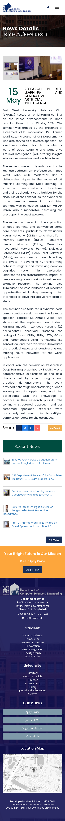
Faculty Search (32, 653)
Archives (32, 694)
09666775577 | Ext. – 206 (32, 613)
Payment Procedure (32, 642)
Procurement (32, 683)
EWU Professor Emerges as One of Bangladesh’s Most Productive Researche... (28, 510)
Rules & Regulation (32, 649)
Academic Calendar (32, 635)
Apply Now (32, 570)
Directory (32, 673)
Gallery (32, 687)
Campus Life (32, 639)
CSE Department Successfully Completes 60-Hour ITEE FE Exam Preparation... (37, 477)
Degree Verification (32, 728)
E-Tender (32, 680)
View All (54, 539)
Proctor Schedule (32, 676)
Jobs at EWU (33, 720)
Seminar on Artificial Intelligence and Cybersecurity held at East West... (34, 492)
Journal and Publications (32, 690)
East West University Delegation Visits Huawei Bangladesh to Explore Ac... (34, 461)
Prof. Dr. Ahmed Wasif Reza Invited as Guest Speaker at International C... (34, 524)
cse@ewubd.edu (32, 618)
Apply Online (33, 712)
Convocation (32, 646)
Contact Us (32, 736)
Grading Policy (33, 656)
